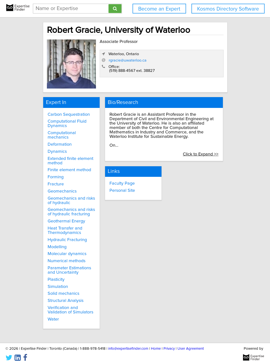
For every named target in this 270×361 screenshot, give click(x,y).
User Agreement (190, 343)
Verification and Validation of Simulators (68, 305)
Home (156, 343)
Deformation (57, 140)
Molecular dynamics (64, 249)
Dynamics (54, 147)
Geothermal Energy (64, 217)
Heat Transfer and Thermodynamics (62, 226)
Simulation (55, 282)
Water (50, 315)
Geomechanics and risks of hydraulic (69, 196)
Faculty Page (118, 173)
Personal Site (118, 181)
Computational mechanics (59, 131)
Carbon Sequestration (66, 110)
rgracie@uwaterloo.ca (177, 68)
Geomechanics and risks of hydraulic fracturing (69, 207)
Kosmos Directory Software (228, 9)
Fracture (53, 180)
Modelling (54, 242)
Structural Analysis (63, 296)
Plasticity (53, 275)
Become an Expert (159, 9)
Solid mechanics (61, 289)
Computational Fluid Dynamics (64, 119)
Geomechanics (59, 187)
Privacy (169, 343)
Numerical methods (64, 257)
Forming (53, 173)
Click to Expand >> (207, 145)
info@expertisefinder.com (128, 343)
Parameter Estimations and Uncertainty (67, 266)
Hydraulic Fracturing (64, 235)
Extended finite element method (68, 156)
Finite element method (67, 166)
